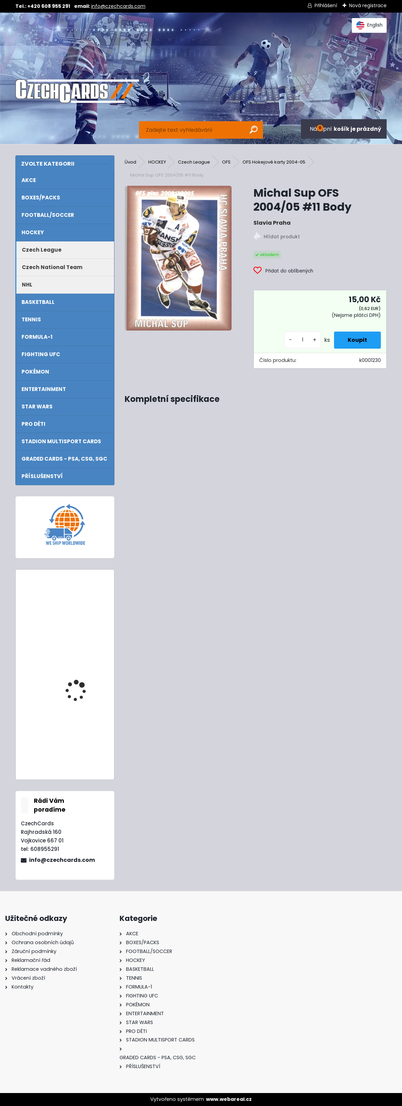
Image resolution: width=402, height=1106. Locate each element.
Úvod (130, 162)
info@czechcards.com (118, 6)
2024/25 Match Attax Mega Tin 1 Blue (82, 665)
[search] (254, 130)
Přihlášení (326, 5)
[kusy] (302, 340)
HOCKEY (157, 162)
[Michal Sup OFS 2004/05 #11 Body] (178, 258)
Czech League (194, 162)
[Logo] (77, 91)
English (369, 25)
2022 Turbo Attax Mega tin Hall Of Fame (83, 734)
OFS (226, 162)
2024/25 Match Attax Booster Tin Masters (82, 604)
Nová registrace (368, 5)
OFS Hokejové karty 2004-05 (273, 162)
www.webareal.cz (229, 1099)
